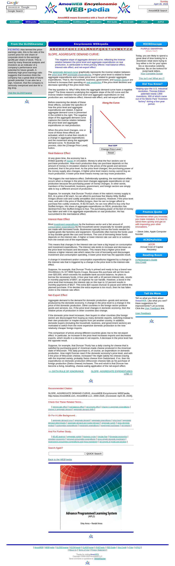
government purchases (110, 425)
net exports (125, 425)
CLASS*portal (88, 547)
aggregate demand (82, 420)
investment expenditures (66, 224)
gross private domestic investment (111, 439)
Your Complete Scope (151, 73)
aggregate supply (109, 423)
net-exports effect (93, 407)
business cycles (89, 437)
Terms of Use (83, 550)
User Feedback (152, 308)
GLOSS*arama (62, 547)
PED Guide (111, 547)
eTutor (130, 547)
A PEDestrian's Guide (146, 259)
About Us (73, 550)
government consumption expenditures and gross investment (72, 442)
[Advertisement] (87, 32)
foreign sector (121, 79)
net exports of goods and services (112, 442)
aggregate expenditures (79, 74)
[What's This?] (151, 51)
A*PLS (137, 547)
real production (94, 82)
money (69, 160)
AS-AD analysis (59, 437)
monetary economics (56, 439)
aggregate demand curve (65, 72)
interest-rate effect (60, 407)
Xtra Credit (140, 262)
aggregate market (74, 437)
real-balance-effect (76, 407)
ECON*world (75, 547)
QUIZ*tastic (100, 547)
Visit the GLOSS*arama (20, 93)
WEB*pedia (50, 547)
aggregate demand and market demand (84, 423)
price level (57, 74)
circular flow (102, 437)
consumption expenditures (61, 227)
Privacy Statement (98, 550)
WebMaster (100, 558)
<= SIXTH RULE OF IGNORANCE (66, 371)
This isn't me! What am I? (151, 78)
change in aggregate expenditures (115, 407)
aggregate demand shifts (84, 409)
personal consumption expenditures (81, 439)
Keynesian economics (118, 437)
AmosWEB (38, 547)
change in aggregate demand (60, 409)
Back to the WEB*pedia (60, 459)
